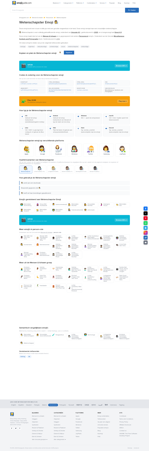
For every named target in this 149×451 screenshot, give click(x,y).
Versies (103, 3)
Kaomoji (126, 3)
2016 (58, 39)
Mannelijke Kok (121, 204)
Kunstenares (26, 244)
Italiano (44, 405)
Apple (77, 416)
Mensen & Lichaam (38, 416)
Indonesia (113, 405)
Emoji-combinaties (103, 416)
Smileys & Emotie (37, 431)
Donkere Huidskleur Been (25, 277)
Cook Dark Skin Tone (121, 244)
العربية (100, 405)
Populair (112, 3)
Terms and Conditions (126, 419)
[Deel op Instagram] (146, 233)
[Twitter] (15, 428)
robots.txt (136, 448)
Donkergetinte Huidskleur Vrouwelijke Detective (106, 238)
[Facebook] (11, 428)
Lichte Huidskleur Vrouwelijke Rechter (73, 255)
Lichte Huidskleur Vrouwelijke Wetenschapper (75, 337)
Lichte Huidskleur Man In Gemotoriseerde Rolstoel (75, 288)
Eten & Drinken (37, 436)
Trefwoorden (102, 419)
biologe (22, 46)
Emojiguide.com (24, 17)
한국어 (94, 405)
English (13, 405)
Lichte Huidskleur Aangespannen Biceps (106, 269)
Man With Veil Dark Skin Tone (26, 237)
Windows (78, 425)
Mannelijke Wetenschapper (27, 335)
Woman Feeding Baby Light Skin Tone (26, 255)
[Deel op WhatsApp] (146, 223)
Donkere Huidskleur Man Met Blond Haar (25, 269)
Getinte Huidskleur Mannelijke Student (105, 246)
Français (37, 405)
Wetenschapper (27, 343)
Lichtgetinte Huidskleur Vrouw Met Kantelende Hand (105, 278)
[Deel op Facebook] (146, 209)
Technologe (89, 334)
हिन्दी (106, 405)
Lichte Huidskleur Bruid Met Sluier (73, 238)
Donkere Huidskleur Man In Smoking (57, 238)
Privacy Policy (123, 422)
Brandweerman (42, 244)
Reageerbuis (58, 334)
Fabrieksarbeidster (75, 210)
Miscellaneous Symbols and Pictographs (114, 90)
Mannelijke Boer (41, 210)
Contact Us (122, 431)
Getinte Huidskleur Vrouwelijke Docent (121, 238)
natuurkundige (42, 46)
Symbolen (35, 425)
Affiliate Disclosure (125, 425)
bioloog (23, 356)
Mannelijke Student (25, 210)
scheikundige (54, 46)
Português (62, 405)
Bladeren (56, 3)
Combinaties (91, 3)
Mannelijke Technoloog (25, 204)
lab (29, 356)
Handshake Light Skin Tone (57, 268)
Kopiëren (69, 52)
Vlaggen (34, 419)
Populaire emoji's (103, 428)
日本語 (87, 405)
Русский (71, 405)
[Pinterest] (19, 428)
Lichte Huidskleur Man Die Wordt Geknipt (90, 269)
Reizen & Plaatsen (38, 428)
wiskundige (84, 46)
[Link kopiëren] (146, 238)
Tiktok (77, 436)
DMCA (121, 428)
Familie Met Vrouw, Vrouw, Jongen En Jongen (122, 269)
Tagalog (121, 405)
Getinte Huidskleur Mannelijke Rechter (73, 246)
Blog (119, 3)
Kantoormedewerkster (59, 204)
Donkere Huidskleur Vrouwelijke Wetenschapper (122, 337)
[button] (32, 83)
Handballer (41, 285)
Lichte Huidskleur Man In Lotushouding (90, 278)
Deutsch (29, 405)
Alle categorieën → (60, 439)
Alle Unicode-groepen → (39, 439)
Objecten (35, 422)
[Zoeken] (132, 10)
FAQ (134, 3)
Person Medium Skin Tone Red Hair (58, 286)
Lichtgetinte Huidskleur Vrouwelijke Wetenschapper (106, 337)
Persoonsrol (49, 17)
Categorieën (68, 3)
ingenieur (31, 46)
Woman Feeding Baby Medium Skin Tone (90, 246)
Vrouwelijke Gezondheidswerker (43, 335)
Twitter (78, 428)
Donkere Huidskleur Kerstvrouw (57, 277)
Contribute (122, 416)
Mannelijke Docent (57, 210)
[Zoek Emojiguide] (67, 10)
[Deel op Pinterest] (146, 218)
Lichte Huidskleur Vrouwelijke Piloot (57, 255)
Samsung (79, 431)
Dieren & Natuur (37, 433)
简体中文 (79, 405)
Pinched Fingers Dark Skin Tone (74, 277)
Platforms (80, 3)
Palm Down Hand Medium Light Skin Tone (122, 278)
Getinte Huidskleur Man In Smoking (57, 246)
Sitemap (130, 448)
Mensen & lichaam (37, 17)
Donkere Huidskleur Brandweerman (42, 254)
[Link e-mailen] (146, 242)
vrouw (63, 46)
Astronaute (89, 210)
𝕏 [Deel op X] (145, 213)
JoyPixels (78, 433)
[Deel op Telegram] (146, 228)
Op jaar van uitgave (104, 422)
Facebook (79, 422)
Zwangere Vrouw (105, 204)
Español (21, 405)
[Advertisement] (74, 309)
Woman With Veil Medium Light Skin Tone (42, 238)
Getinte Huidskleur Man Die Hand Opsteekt (74, 269)
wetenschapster (73, 46)
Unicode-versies (103, 425)
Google (78, 419)
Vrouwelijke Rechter (89, 204)
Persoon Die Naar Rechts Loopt (26, 286)
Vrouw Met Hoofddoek (41, 204)
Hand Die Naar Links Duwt (41, 277)
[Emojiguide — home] (22, 3)
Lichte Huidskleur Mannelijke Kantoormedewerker (91, 237)
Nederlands (53, 405)
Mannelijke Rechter (73, 204)
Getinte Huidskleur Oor (41, 268)
